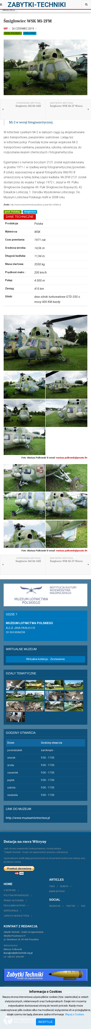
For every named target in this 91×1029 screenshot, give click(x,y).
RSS (83, 906)
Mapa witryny (57, 891)
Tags (52, 886)
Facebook (54, 906)
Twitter (70, 906)
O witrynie (10, 890)
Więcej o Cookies (74, 1014)
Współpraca (11, 910)
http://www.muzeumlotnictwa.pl (28, 818)
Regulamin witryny (15, 905)
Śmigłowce (8, 10)
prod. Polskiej (13, 33)
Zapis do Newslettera (16, 916)
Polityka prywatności (16, 895)
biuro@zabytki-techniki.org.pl (18, 953)
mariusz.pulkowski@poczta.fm (71, 457)
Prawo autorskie (14, 900)
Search (64, 886)
